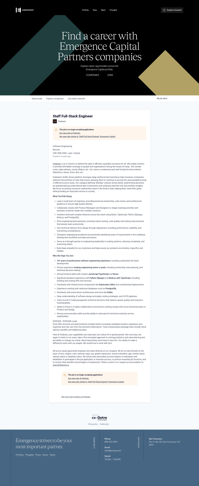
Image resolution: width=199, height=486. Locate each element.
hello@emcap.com (113, 450)
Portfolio (20, 454)
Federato (57, 164)
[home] (47, 10)
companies (54, 98)
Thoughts (29, 454)
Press (38, 454)
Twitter (108, 459)
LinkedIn (117, 459)
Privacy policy (93, 424)
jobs (37, 98)
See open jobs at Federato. (69, 133)
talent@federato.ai (61, 365)
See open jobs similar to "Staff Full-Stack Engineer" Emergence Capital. (87, 137)
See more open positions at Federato (75, 397)
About (45, 454)
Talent (52, 454)
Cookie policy (104, 424)
